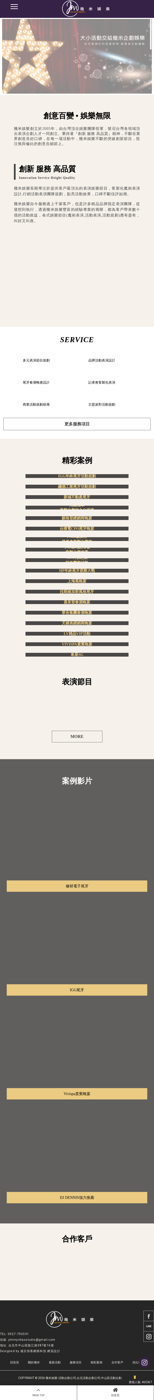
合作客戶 (117, 1362)
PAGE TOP (38, 1392)
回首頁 (115, 1392)
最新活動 (55, 1362)
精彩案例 (96, 1362)
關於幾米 (34, 1362)
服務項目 (76, 1362)
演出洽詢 (138, 1362)
